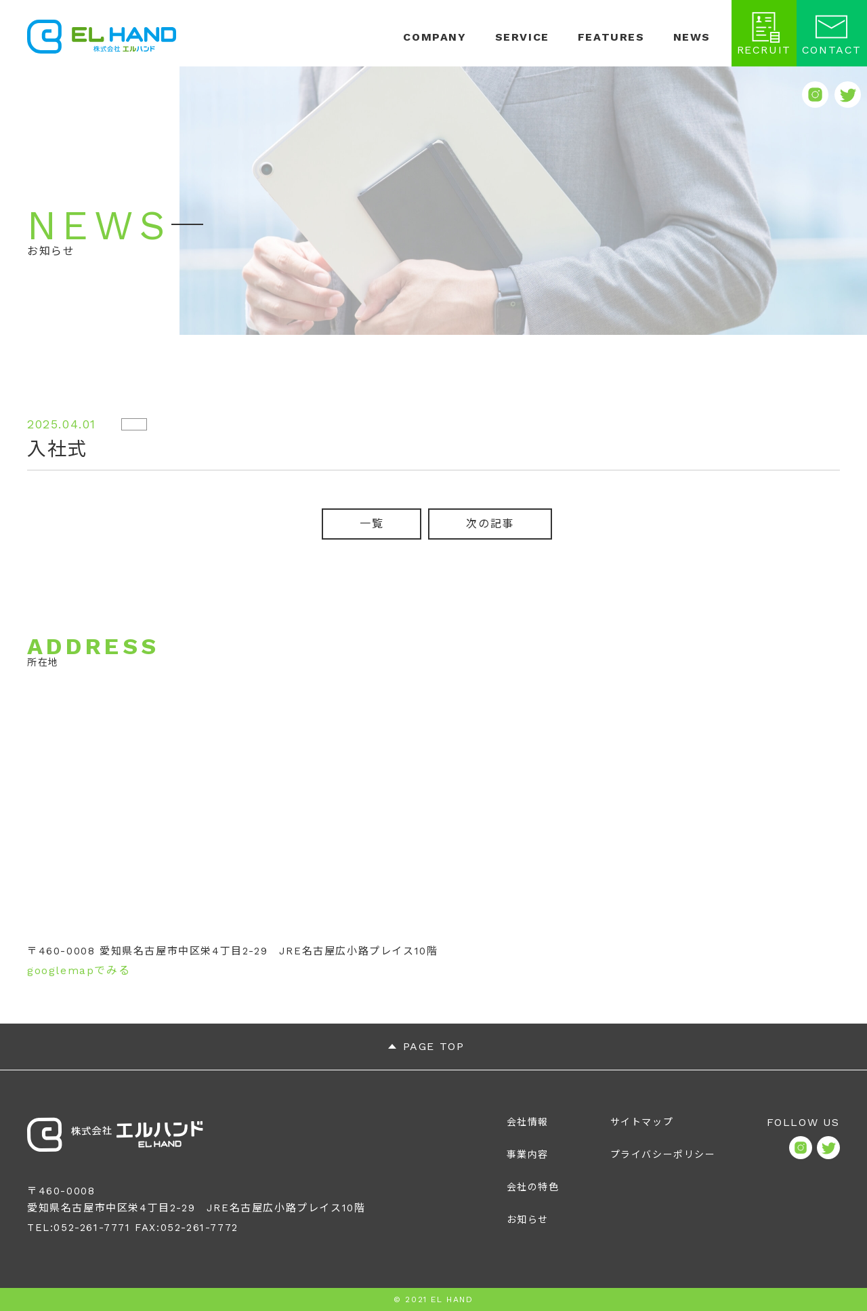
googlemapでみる (78, 970)
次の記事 (489, 523)
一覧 (371, 523)
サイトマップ (642, 1122)
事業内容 (528, 1154)
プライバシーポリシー (663, 1154)
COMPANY (434, 37)
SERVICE (522, 37)
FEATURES (611, 37)
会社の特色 (533, 1187)
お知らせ (528, 1219)
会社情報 (528, 1122)
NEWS (692, 37)
